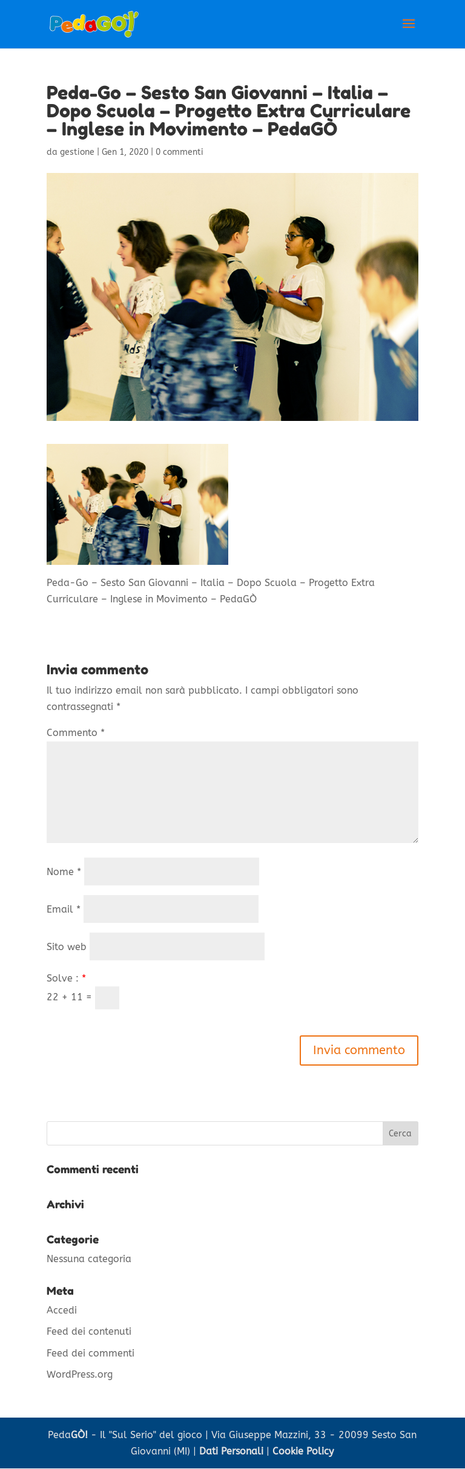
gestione (77, 152)
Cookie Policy (303, 1451)
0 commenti (179, 152)
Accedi (62, 1310)
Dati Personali (231, 1451)
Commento (76, 732)
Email (64, 909)
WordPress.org (80, 1374)
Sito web (67, 947)
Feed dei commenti (90, 1353)
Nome (64, 872)
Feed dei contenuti (89, 1331)
